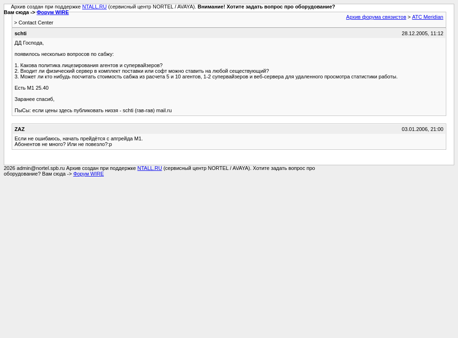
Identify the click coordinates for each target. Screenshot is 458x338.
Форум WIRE (53, 12)
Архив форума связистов (376, 17)
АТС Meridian (427, 17)
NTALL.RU (94, 6)
